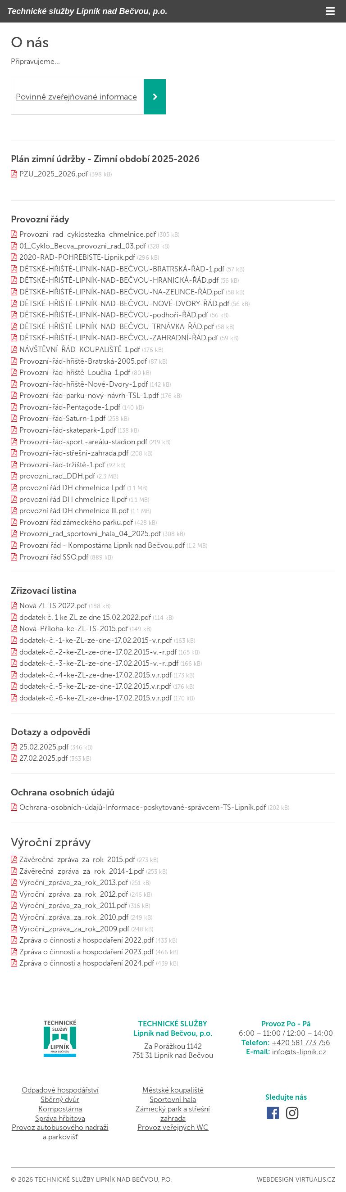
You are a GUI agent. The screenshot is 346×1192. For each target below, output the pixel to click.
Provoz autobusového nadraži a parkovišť (60, 1132)
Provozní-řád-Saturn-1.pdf (62, 418)
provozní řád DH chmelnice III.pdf (74, 510)
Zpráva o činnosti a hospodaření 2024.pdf (86, 963)
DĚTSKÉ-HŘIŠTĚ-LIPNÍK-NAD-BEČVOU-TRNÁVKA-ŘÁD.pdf (116, 326)
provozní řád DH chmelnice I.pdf (72, 487)
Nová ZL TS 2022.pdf (53, 605)
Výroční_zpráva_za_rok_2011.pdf (73, 905)
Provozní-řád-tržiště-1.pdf (62, 465)
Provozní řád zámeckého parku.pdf (76, 522)
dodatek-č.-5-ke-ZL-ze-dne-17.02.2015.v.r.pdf (95, 686)
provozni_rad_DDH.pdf (57, 476)
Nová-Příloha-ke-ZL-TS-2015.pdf (73, 628)
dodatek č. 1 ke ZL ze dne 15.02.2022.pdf (85, 617)
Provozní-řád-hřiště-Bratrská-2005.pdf (83, 361)
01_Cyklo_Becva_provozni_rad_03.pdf (82, 246)
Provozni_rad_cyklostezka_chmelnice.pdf (87, 234)
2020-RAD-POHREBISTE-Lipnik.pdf (77, 257)
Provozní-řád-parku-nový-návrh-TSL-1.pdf (89, 395)
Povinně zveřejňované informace (76, 97)
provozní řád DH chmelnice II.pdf (73, 499)
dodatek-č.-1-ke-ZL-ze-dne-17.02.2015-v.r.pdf (95, 640)
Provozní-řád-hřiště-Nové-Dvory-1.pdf (83, 384)
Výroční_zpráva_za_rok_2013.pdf (73, 882)
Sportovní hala (173, 1099)
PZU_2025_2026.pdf (53, 174)
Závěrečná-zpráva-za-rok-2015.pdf (77, 859)
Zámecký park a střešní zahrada (173, 1114)
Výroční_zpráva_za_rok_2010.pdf (73, 917)
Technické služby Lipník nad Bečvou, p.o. (87, 11)
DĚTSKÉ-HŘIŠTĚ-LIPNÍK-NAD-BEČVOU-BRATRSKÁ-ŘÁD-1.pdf (121, 269)
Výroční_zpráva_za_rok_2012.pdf (73, 894)
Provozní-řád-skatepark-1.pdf (67, 430)
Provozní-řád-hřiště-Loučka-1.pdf (74, 372)
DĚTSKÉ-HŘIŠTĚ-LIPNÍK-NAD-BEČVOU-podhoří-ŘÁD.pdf (113, 315)
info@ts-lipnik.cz (299, 1052)
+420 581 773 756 (301, 1042)
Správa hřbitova (60, 1118)
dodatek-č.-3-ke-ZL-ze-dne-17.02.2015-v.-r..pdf (98, 663)
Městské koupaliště (173, 1090)
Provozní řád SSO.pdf (53, 557)
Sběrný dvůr (60, 1099)
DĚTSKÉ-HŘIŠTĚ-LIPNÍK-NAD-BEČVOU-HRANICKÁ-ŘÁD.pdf (119, 280)
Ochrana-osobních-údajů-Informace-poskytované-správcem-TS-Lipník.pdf (142, 807)
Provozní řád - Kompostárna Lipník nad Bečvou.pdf (102, 545)
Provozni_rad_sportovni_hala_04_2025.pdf (90, 533)
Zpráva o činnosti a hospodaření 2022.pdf (86, 940)
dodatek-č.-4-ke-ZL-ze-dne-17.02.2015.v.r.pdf (95, 675)
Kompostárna (60, 1109)
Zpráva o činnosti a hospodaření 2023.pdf (86, 952)
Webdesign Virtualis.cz (296, 1179)
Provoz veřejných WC (173, 1127)
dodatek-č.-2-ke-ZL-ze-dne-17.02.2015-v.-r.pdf (98, 652)
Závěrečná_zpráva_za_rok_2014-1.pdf (81, 871)
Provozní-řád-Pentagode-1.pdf (69, 407)
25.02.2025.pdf (43, 747)
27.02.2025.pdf (43, 758)
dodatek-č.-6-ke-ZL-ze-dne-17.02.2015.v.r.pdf (95, 698)
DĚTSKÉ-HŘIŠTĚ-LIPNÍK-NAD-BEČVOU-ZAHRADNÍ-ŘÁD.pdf (118, 338)
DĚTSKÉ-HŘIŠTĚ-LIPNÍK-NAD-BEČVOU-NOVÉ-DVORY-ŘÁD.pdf (124, 303)
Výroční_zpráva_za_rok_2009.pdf (74, 929)
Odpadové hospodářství (60, 1090)
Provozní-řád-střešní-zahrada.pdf (73, 453)
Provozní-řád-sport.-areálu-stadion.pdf (83, 442)
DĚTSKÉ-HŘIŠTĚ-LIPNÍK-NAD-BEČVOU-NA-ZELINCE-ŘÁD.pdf (121, 292)
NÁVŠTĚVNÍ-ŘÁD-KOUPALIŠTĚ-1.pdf (79, 349)
